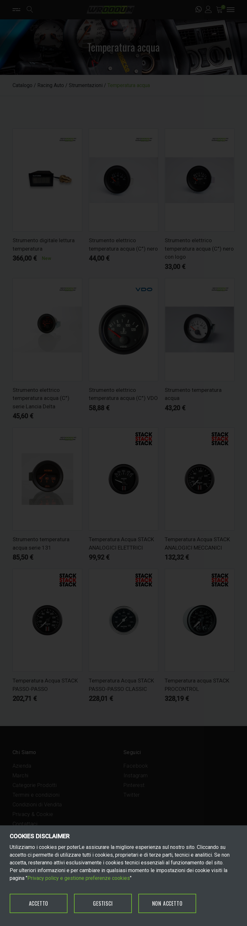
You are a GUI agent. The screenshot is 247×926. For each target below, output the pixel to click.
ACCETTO (39, 903)
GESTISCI (103, 903)
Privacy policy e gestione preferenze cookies (78, 878)
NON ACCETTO (167, 903)
